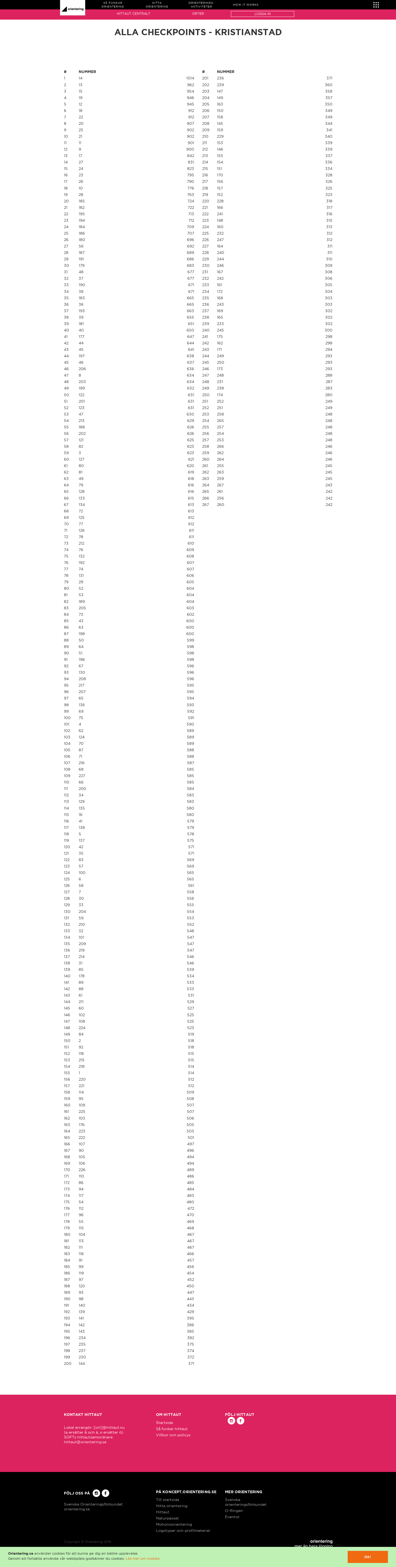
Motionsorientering (174, 1524)
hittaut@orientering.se (85, 1442)
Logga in (263, 14)
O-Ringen (234, 1510)
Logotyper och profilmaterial (183, 1530)
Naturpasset (167, 1518)
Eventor (232, 1517)
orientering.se (77, 1509)
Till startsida (167, 1499)
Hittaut (162, 1512)
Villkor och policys (173, 1435)
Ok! (368, 1557)
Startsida (164, 1422)
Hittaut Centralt (133, 13)
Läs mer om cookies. (143, 1558)
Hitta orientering (171, 1506)
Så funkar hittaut (172, 1429)
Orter (198, 13)
